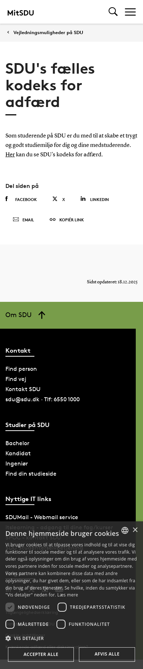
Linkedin (94, 199)
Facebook (21, 199)
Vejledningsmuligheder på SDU (48, 32)
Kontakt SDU (23, 389)
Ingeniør (16, 463)
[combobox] (125, 530)
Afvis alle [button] (106, 654)
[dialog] (71, 595)
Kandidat (18, 453)
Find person (21, 368)
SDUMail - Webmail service (41, 517)
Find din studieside (30, 473)
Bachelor (17, 443)
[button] (71, 638)
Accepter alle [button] (41, 654)
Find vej (15, 378)
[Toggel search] (113, 11)
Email (23, 220)
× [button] (135, 530)
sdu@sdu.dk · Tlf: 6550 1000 (42, 399)
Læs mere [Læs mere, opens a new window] (67, 595)
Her (10, 155)
